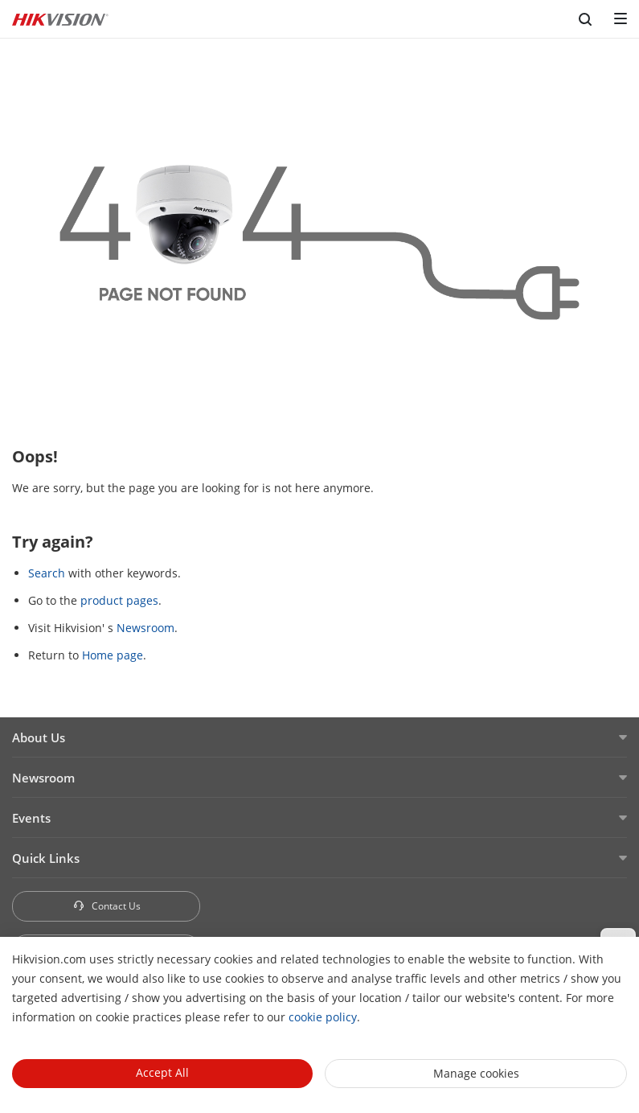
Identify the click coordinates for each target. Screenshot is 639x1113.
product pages (119, 600)
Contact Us (106, 906)
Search (46, 573)
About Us (38, 737)
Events (31, 818)
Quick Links (46, 858)
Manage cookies (476, 1073)
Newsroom (145, 627)
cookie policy (323, 1017)
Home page (112, 655)
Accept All (162, 1072)
